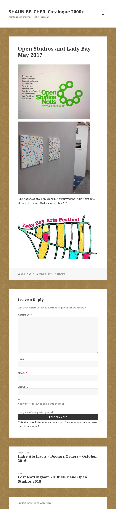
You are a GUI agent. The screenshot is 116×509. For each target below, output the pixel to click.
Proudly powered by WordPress (34, 502)
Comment (25, 315)
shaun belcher (45, 273)
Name (22, 359)
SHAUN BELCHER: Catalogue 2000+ (46, 12)
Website (23, 386)
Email (22, 373)
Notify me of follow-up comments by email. (41, 403)
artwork (61, 273)
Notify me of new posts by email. (35, 412)
